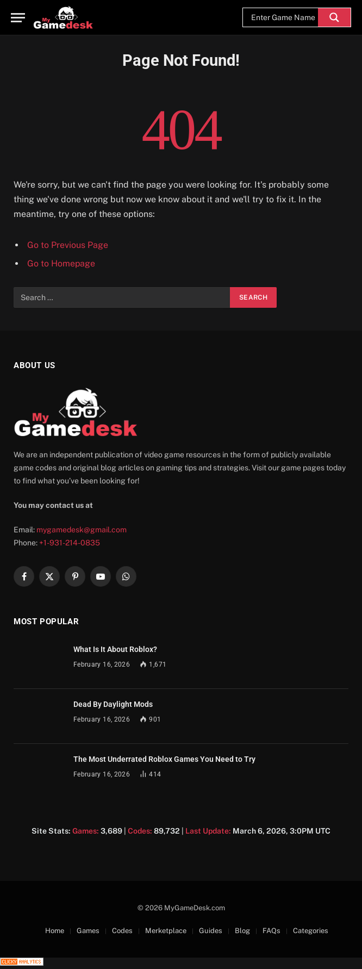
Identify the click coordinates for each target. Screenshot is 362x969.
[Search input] (283, 17)
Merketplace (165, 931)
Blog (242, 931)
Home (54, 931)
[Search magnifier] (334, 17)
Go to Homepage (61, 263)
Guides (210, 931)
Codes (122, 931)
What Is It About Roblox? (115, 649)
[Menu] (18, 17)
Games (88, 931)
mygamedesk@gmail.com (81, 529)
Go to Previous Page (67, 245)
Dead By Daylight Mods (113, 704)
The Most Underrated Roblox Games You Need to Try (164, 759)
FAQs (271, 931)
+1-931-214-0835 (69, 542)
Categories (310, 931)
